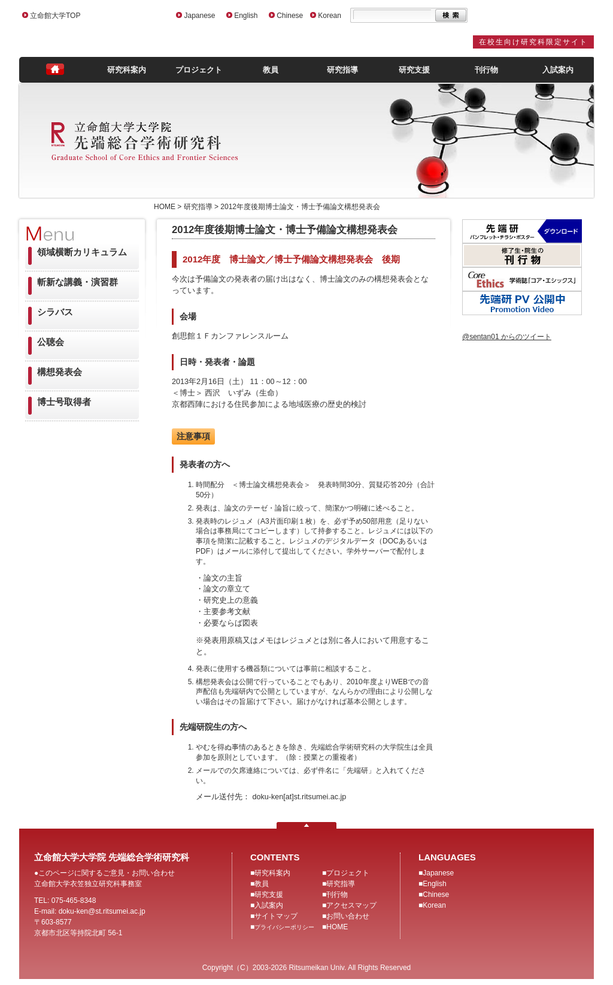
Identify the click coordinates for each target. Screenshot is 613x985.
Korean (329, 15)
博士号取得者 (64, 402)
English (245, 15)
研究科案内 (126, 69)
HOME (337, 927)
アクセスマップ (351, 905)
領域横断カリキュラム (82, 252)
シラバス (55, 312)
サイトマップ (276, 916)
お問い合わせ (347, 916)
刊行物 (486, 69)
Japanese (199, 15)
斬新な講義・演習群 (77, 282)
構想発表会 (59, 372)
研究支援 (414, 69)
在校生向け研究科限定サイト (533, 42)
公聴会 (50, 342)
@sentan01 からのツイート (506, 337)
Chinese (290, 15)
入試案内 (557, 69)
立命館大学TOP (55, 15)
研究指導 (342, 69)
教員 (270, 69)
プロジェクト (198, 69)
